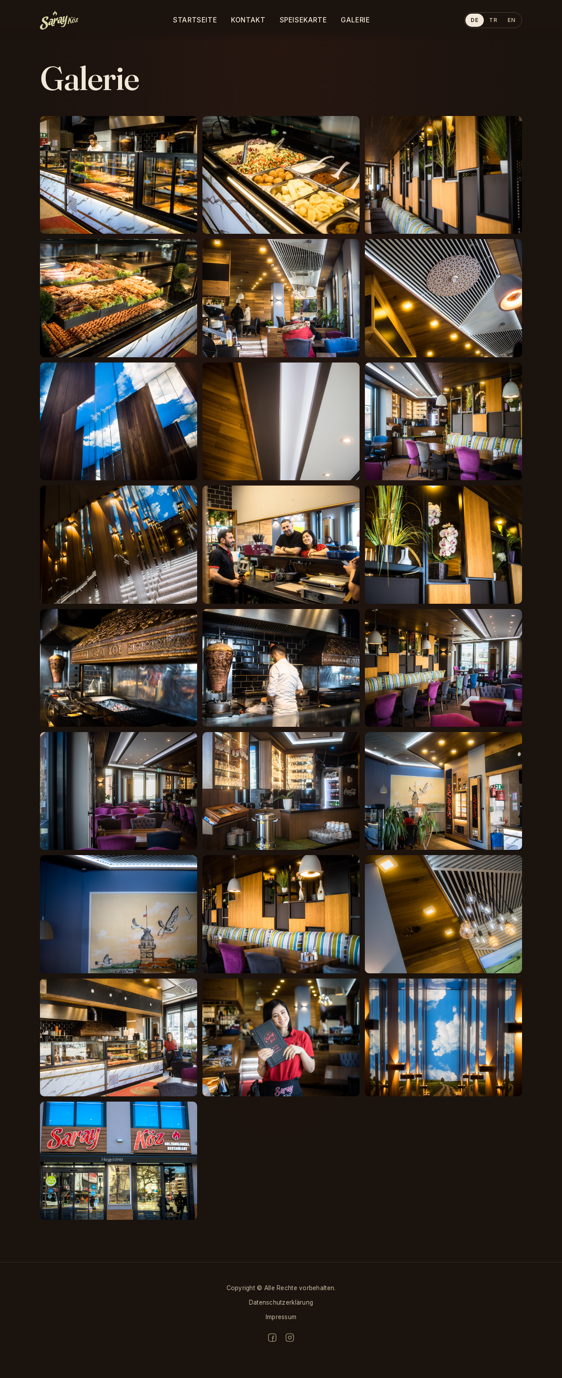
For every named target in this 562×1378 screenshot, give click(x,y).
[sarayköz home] (59, 20)
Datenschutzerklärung (281, 1302)
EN (511, 20)
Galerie (355, 20)
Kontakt (248, 20)
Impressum (281, 1316)
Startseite (195, 20)
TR (493, 20)
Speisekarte (303, 20)
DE (474, 20)
